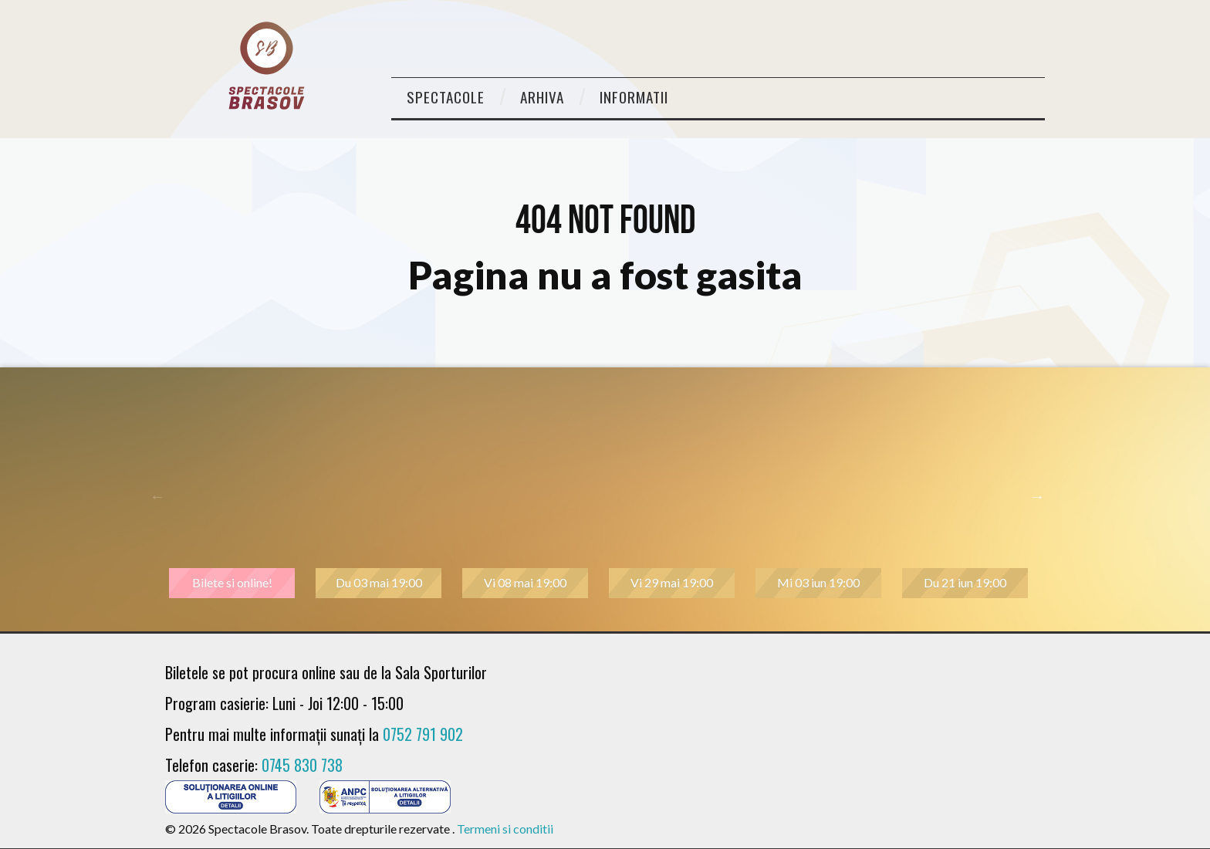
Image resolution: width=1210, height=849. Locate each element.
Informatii (634, 97)
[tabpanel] (238, 496)
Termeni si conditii (505, 828)
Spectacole (446, 97)
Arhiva (542, 97)
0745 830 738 (302, 764)
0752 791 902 (423, 734)
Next (1037, 496)
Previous (157, 496)
